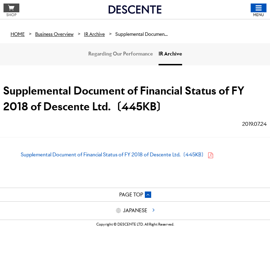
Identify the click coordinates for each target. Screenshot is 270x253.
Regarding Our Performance (120, 54)
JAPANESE (135, 210)
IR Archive (170, 54)
